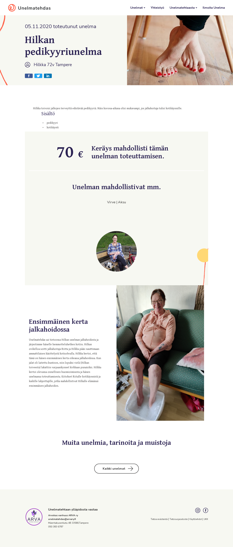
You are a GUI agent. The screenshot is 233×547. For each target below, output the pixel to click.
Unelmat (137, 8)
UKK (206, 519)
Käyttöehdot (196, 519)
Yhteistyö (157, 8)
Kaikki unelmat (118, 468)
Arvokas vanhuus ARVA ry (63, 515)
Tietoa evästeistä (159, 519)
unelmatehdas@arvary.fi (62, 519)
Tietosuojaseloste (179, 519)
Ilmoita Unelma (214, 8)
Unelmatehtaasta (183, 8)
